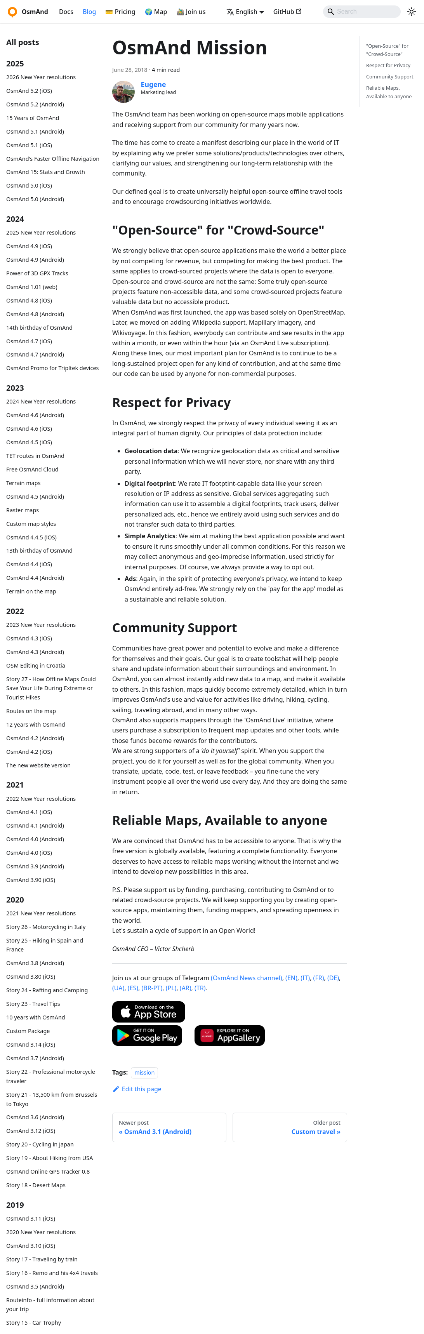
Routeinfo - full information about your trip (50, 1304)
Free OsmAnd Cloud (32, 469)
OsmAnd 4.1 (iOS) (29, 812)
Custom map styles (31, 523)
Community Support (390, 76)
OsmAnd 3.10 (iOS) (30, 1245)
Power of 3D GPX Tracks (37, 273)
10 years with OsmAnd (35, 1017)
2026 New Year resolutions (41, 77)
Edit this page (137, 1089)
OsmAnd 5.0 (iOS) (29, 185)
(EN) (291, 978)
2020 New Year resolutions (41, 1232)
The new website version (38, 765)
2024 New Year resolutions (41, 401)
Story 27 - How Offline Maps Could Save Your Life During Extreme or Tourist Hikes (51, 688)
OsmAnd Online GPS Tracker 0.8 (48, 1171)
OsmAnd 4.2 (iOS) (29, 751)
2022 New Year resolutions (41, 798)
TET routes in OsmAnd (35, 455)
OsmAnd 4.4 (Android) (35, 577)
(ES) (133, 988)
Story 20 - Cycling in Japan (40, 1144)
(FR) (318, 978)
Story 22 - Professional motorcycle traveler (50, 1076)
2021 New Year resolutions (41, 913)
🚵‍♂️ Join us (191, 11)
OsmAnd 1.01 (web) (31, 286)
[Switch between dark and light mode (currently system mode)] (411, 11)
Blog (89, 11)
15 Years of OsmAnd (32, 118)
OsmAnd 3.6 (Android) (35, 1117)
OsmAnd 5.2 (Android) (35, 104)
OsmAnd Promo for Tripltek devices (52, 368)
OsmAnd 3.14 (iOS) (30, 1044)
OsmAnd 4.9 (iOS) (29, 246)
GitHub (287, 11)
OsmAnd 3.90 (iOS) (30, 880)
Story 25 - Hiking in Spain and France (44, 945)
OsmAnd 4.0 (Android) (35, 839)
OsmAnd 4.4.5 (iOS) (31, 537)
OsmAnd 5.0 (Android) (35, 199)
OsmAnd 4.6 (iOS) (29, 428)
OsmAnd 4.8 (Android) (35, 314)
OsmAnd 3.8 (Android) (35, 963)
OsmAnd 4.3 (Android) (35, 652)
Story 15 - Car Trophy (33, 1322)
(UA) (118, 988)
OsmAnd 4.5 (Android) (35, 496)
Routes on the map (31, 711)
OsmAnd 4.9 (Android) (35, 259)
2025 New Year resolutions (41, 232)
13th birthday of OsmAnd (39, 550)
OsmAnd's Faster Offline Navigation (52, 158)
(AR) (185, 988)
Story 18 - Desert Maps (36, 1185)
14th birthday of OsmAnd (39, 327)
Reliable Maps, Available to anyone (389, 91)
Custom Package (28, 1031)
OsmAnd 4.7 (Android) (35, 354)
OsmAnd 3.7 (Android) (35, 1058)
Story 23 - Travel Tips (33, 1003)
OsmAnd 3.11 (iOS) (30, 1218)
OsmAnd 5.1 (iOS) (29, 145)
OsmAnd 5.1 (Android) (35, 131)
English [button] (241, 11)
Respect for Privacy (388, 65)
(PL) (171, 988)
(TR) (200, 988)
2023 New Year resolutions (41, 624)
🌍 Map (156, 11)
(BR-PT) (152, 988)
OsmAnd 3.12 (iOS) (30, 1130)
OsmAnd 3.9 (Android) (35, 866)
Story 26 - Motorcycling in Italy (45, 926)
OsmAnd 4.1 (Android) (35, 825)
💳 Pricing (120, 11)
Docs (66, 11)
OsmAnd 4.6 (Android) (35, 415)
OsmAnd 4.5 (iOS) (29, 442)
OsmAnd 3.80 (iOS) (30, 976)
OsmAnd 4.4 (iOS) (29, 564)
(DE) (333, 978)
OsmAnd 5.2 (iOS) (29, 90)
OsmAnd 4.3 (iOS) (29, 638)
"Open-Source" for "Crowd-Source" (387, 49)
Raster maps (22, 510)
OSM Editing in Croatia (35, 665)
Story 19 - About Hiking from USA (49, 1158)
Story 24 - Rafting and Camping (47, 990)
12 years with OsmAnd (35, 724)
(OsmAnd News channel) (246, 978)
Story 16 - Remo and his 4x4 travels (52, 1273)
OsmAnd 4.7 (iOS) (29, 341)
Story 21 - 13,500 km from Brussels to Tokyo (51, 1099)
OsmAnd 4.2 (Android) (35, 738)
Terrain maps (23, 483)
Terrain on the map (31, 591)
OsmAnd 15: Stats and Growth (45, 172)
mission (144, 1072)
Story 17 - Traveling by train (42, 1259)
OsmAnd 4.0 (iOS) (29, 852)
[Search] (362, 11)
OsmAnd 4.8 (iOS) (29, 300)
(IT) (305, 978)
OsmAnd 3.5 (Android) (35, 1286)
